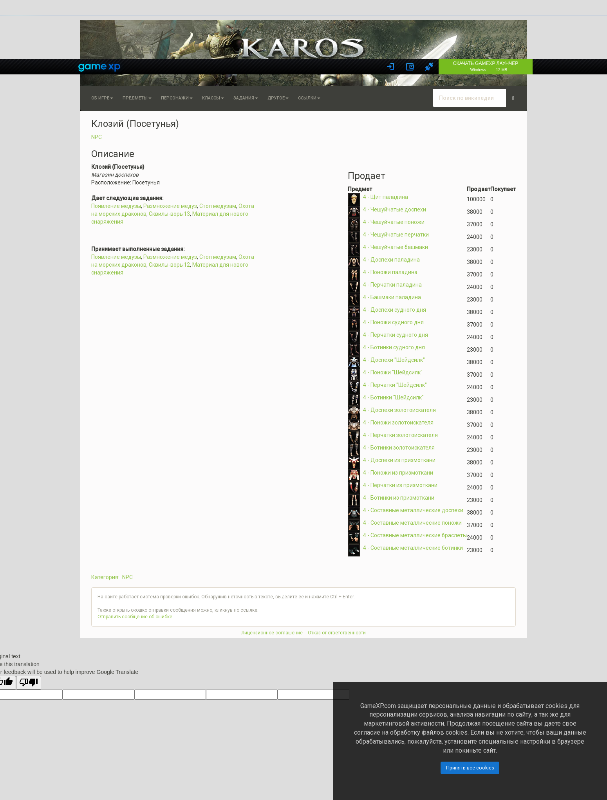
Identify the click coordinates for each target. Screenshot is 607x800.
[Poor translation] (28, 683)
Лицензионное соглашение (272, 633)
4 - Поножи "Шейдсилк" (393, 372)
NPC (96, 137)
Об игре (102, 98)
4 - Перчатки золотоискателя (400, 435)
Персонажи (177, 98)
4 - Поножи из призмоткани (398, 473)
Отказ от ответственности (337, 633)
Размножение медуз (170, 206)
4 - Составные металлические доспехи (413, 510)
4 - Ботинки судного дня (394, 347)
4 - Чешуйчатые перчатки (396, 234)
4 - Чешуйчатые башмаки (395, 247)
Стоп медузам (217, 206)
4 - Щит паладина (385, 197)
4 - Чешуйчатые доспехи (394, 209)
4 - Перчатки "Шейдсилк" (395, 385)
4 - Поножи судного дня (393, 322)
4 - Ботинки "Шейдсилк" (393, 397)
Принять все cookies (470, 768)
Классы (213, 98)
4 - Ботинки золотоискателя (399, 447)
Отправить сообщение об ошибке (135, 616)
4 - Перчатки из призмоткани (400, 485)
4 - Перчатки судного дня (395, 335)
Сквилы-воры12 (169, 265)
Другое (278, 98)
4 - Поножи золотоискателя (398, 422)
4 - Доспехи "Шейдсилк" (394, 360)
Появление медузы (116, 206)
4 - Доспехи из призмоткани (399, 460)
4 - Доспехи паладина (391, 259)
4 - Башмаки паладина (392, 297)
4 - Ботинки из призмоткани (398, 498)
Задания (245, 98)
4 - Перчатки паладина (392, 285)
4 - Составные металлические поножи (412, 523)
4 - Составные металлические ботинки (413, 548)
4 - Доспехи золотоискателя (399, 410)
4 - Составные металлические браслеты (415, 535)
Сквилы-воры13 (169, 214)
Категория (104, 577)
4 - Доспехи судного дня (394, 310)
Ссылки (309, 98)
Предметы (137, 98)
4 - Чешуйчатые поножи (394, 222)
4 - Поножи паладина (390, 272)
